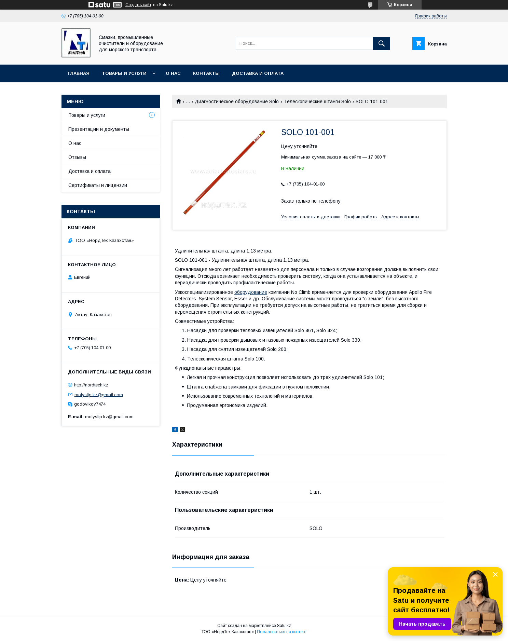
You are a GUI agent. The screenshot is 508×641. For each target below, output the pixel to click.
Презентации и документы (98, 129)
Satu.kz (284, 625)
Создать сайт (138, 4)
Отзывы (77, 157)
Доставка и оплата (258, 73)
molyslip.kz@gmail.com (98, 394)
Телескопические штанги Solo (317, 101)
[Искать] (381, 43)
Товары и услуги (124, 73)
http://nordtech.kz (91, 384)
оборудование (250, 292)
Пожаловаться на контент (282, 631)
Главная (79, 73)
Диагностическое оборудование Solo (237, 101)
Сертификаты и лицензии (97, 185)
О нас (173, 73)
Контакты (206, 73)
